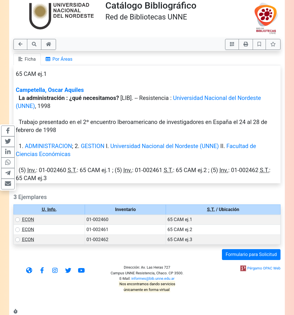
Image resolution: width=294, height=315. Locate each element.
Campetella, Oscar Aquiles (50, 89)
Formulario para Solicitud (251, 254)
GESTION (92, 146)
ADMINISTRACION (48, 146)
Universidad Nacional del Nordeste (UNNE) (164, 146)
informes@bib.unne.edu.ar (153, 278)
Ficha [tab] (27, 59)
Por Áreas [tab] (59, 59)
